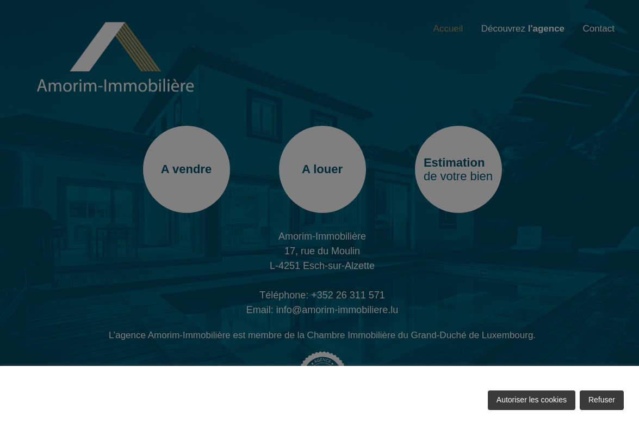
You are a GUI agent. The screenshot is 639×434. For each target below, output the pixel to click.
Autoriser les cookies (532, 399)
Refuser (601, 399)
